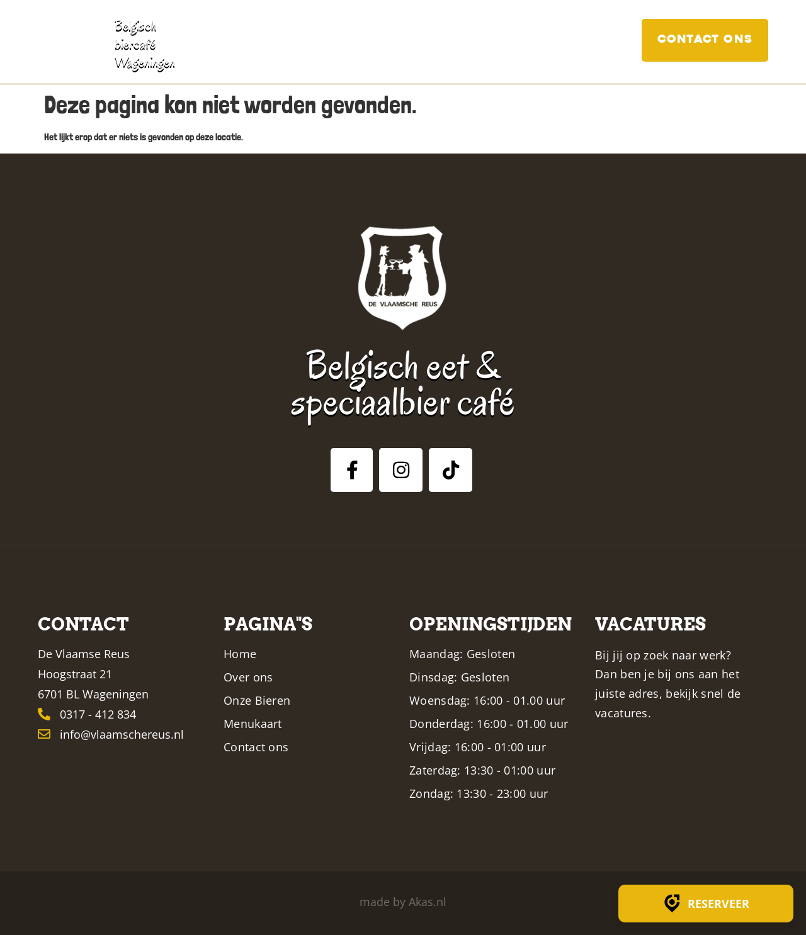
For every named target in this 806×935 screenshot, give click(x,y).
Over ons (347, 40)
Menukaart (493, 40)
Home (285, 40)
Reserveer (705, 903)
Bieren (413, 40)
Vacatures (593, 40)
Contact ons (704, 40)
